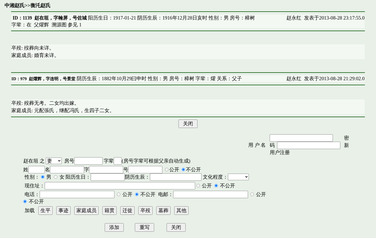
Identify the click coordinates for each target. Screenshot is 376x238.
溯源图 (59, 24)
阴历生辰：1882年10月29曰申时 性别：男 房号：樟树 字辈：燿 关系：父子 (158, 78)
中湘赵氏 (14, 5)
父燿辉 (41, 24)
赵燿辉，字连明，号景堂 (52, 79)
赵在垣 (30, 161)
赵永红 (293, 18)
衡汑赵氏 (40, 5)
